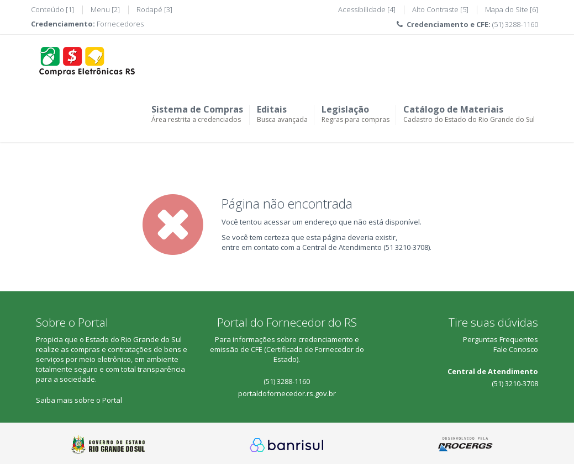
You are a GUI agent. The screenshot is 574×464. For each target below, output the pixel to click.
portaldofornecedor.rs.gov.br (287, 393)
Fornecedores (120, 24)
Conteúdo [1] (52, 9)
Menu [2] (105, 9)
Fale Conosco (515, 349)
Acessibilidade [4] (367, 9)
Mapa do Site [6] (511, 9)
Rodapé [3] (154, 9)
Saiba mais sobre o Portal (79, 400)
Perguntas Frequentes (500, 339)
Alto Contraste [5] (440, 9)
